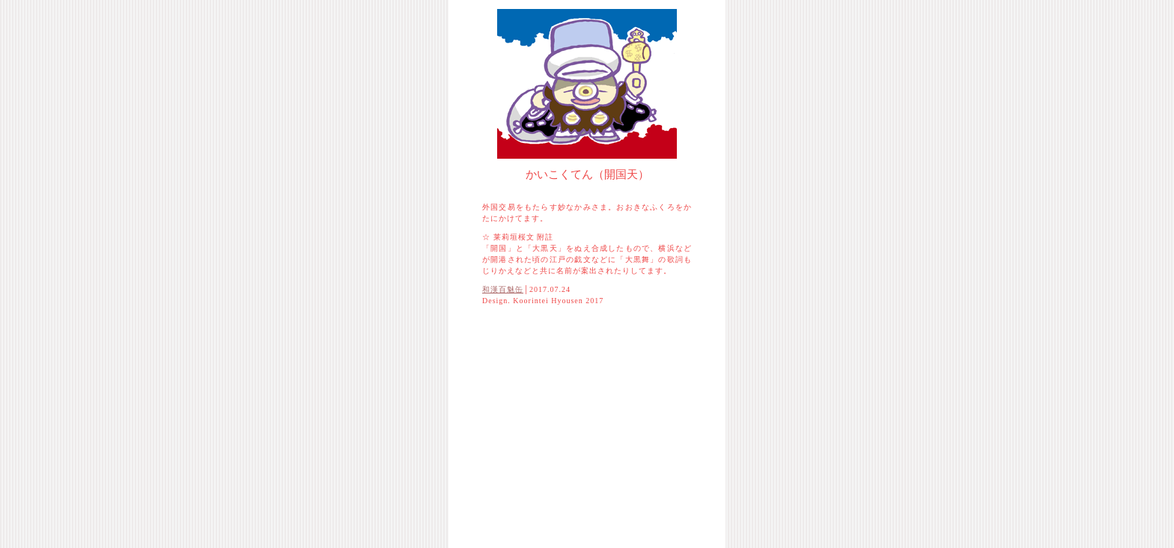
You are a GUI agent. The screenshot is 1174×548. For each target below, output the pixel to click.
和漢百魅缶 (502, 289)
